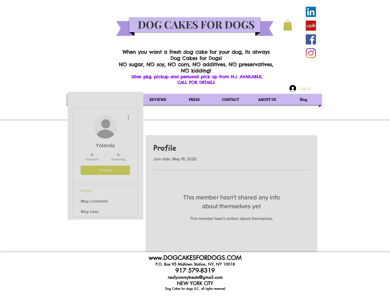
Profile (86, 190)
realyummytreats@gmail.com (195, 277)
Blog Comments (94, 201)
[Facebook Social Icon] (311, 39)
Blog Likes (90, 211)
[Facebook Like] (291, 8)
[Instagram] (311, 53)
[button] (287, 25)
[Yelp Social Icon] (311, 26)
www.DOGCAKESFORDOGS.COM (195, 258)
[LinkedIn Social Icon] (311, 12)
